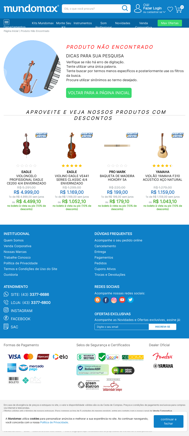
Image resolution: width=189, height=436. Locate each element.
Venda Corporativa (17, 246)
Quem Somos (14, 240)
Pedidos (100, 263)
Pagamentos (103, 257)
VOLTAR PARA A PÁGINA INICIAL (99, 92)
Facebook (20, 319)
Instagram (21, 311)
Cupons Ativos (105, 269)
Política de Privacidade (21, 263)
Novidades (122, 23)
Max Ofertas (169, 23)
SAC (14, 327)
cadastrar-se (154, 11)
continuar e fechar (168, 421)
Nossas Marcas (15, 252)
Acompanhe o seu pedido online (118, 240)
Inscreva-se (162, 326)
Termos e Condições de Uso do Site (30, 269)
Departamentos (14, 27)
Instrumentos (83, 23)
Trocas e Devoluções (109, 274)
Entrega (100, 252)
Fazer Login (152, 8)
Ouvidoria (11, 274)
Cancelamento (105, 246)
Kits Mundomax (43, 23)
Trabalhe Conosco (17, 257)
